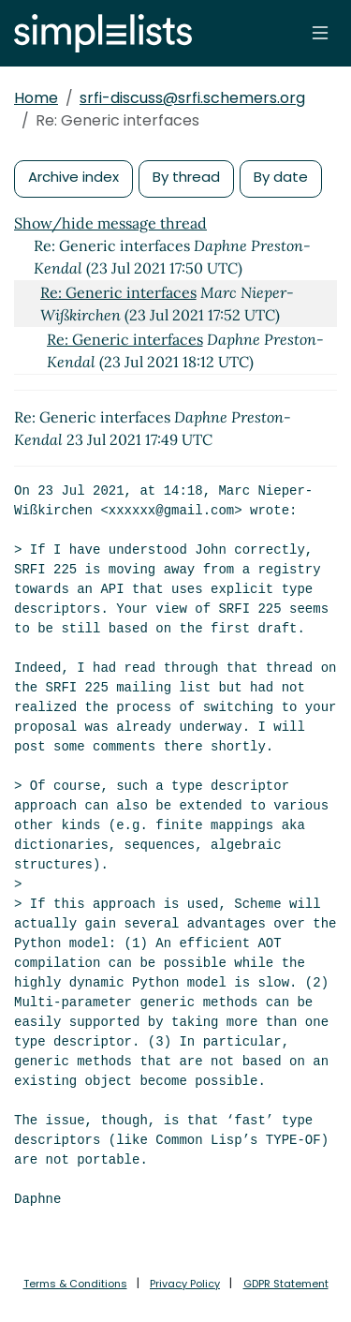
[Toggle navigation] (320, 33)
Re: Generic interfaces (118, 292)
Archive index (73, 176)
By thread (186, 176)
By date (281, 176)
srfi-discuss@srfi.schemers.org (192, 98)
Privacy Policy (185, 1283)
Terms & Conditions (75, 1283)
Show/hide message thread (110, 223)
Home (36, 98)
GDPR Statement (286, 1283)
